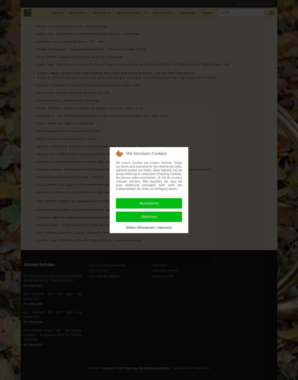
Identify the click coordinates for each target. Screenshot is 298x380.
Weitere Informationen (140, 227)
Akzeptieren (149, 203)
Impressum (165, 227)
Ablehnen (149, 217)
